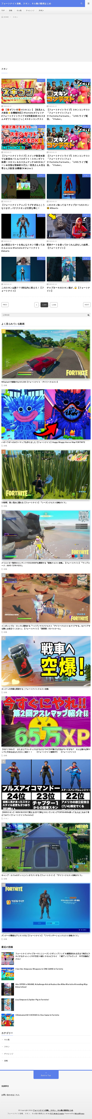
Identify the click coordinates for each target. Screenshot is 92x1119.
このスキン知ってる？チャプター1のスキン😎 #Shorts (68, 206)
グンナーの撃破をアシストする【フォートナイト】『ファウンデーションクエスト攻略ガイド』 (40, 935)
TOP (3, 10)
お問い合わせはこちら (10, 1095)
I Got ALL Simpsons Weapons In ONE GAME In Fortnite (39, 969)
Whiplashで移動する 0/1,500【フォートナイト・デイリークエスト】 (30, 382)
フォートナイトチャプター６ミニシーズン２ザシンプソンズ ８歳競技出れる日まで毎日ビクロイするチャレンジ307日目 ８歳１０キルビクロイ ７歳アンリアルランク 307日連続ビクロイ (52, 956)
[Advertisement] (46, 39)
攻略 (10, 10)
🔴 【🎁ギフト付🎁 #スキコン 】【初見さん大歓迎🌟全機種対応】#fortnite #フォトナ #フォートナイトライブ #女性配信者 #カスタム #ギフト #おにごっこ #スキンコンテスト (23, 114)
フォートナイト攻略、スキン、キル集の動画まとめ (53, 1110)
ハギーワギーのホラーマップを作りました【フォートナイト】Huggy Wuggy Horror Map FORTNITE (43, 442)
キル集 (19, 10)
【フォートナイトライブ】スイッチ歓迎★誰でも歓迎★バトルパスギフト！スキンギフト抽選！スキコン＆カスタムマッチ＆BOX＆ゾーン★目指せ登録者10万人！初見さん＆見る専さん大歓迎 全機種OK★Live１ (23, 162)
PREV (5, 305)
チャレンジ (30, 10)
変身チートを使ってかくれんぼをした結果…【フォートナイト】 (68, 246)
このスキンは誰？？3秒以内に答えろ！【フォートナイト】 (22, 289)
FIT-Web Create (57, 1113)
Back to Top (46, 1075)
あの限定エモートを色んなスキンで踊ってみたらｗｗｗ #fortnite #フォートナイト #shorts (23, 247)
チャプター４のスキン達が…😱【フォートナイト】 (68, 289)
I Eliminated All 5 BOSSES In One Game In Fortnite (37, 1015)
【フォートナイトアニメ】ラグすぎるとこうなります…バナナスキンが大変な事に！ (23, 206)
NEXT (87, 305)
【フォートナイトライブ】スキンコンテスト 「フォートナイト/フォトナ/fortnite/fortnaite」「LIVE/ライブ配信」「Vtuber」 (69, 114)
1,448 (54, 305)
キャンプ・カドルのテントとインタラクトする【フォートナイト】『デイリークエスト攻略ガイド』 (42, 875)
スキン (41, 10)
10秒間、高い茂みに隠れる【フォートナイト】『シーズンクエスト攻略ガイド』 (34, 502)
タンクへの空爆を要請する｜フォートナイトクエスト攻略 (25, 689)
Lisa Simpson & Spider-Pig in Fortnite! (32, 999)
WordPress (79, 1113)
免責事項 (5, 1086)
